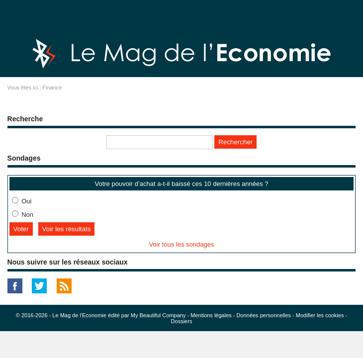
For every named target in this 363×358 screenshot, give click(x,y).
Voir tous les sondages (181, 244)
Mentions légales (211, 315)
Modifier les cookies (320, 315)
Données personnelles (264, 315)
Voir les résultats (66, 229)
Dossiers (181, 321)
